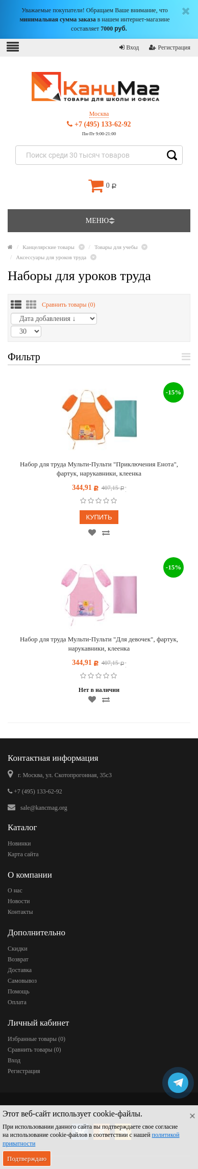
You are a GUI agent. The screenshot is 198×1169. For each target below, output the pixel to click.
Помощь (19, 991)
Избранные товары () (36, 1038)
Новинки (19, 843)
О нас (15, 890)
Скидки (18, 948)
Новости (19, 901)
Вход (129, 47)
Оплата (17, 1002)
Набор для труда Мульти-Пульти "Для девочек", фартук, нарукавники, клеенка (99, 643)
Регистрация (169, 47)
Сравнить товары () (68, 304)
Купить (99, 517)
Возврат (18, 959)
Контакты (20, 911)
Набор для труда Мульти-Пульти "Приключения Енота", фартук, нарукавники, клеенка (99, 468)
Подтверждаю (26, 1158)
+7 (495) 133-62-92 (99, 124)
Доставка (20, 970)
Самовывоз (22, 980)
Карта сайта (23, 854)
